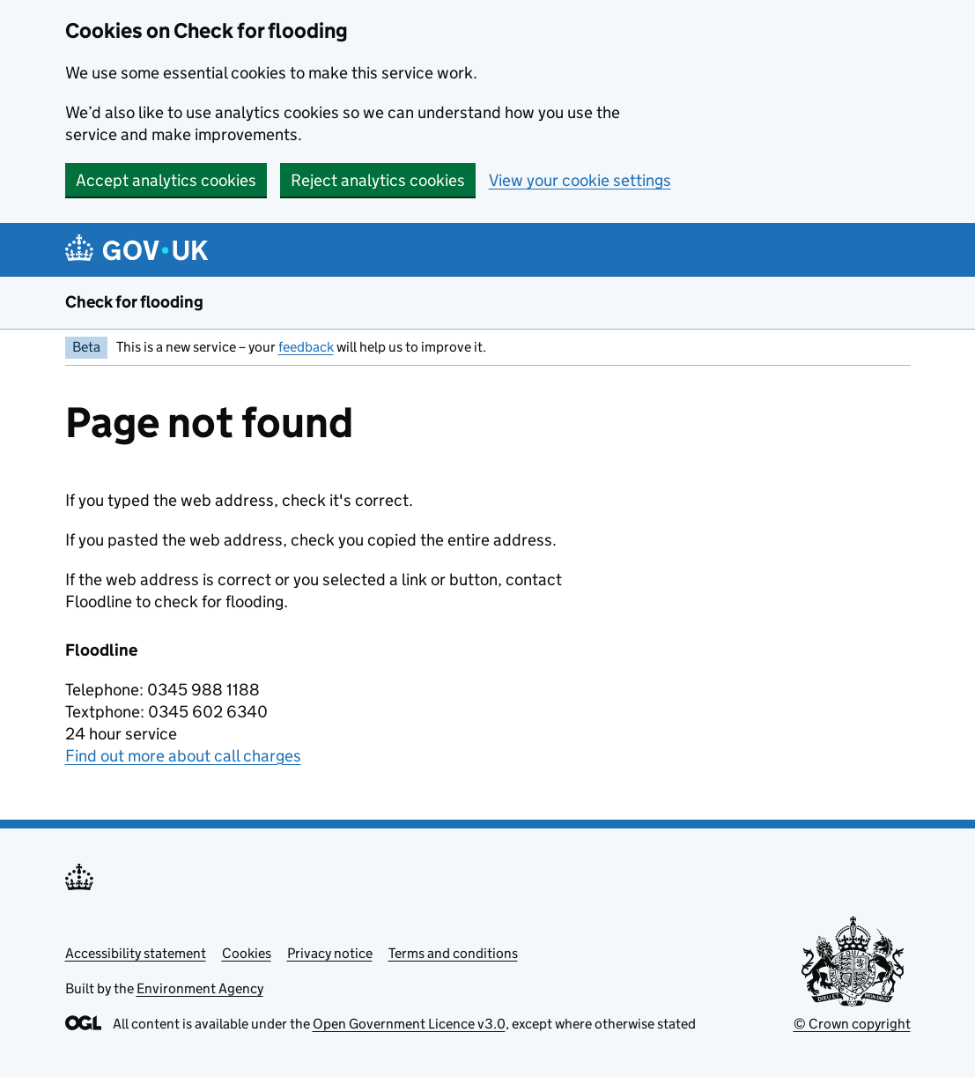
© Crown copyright (852, 1023)
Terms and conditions (453, 953)
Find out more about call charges (183, 756)
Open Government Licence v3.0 (409, 1023)
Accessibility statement (135, 953)
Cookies (246, 953)
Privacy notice (330, 953)
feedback (306, 346)
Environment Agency (200, 988)
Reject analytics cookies (378, 180)
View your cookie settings (580, 180)
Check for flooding (134, 302)
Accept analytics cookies (166, 180)
